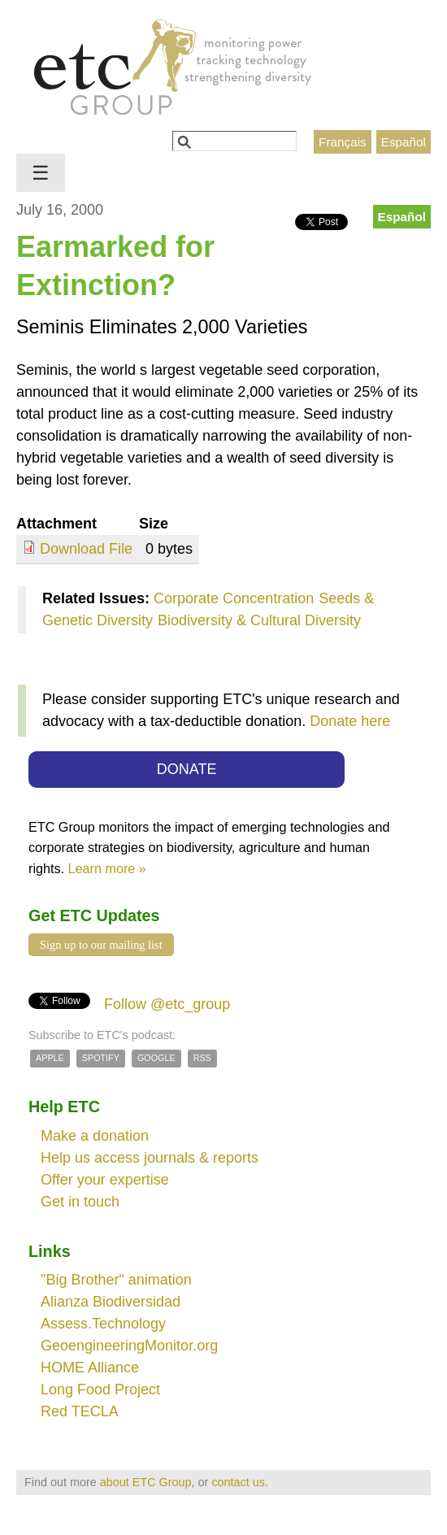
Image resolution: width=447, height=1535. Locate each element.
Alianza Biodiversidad (110, 1302)
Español (403, 142)
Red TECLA (80, 1411)
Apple (50, 1058)
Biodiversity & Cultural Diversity (259, 620)
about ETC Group (146, 1482)
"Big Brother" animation (116, 1280)
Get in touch (80, 1202)
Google (156, 1058)
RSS (202, 1058)
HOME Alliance (90, 1367)
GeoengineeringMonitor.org (129, 1345)
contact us (238, 1482)
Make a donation (95, 1136)
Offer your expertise (105, 1180)
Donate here (350, 721)
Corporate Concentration (234, 598)
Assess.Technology (103, 1323)
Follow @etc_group (167, 1004)
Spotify (100, 1058)
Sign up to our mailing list (101, 944)
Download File (86, 549)
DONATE (187, 769)
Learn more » (107, 868)
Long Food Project (100, 1389)
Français (343, 142)
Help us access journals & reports (149, 1158)
